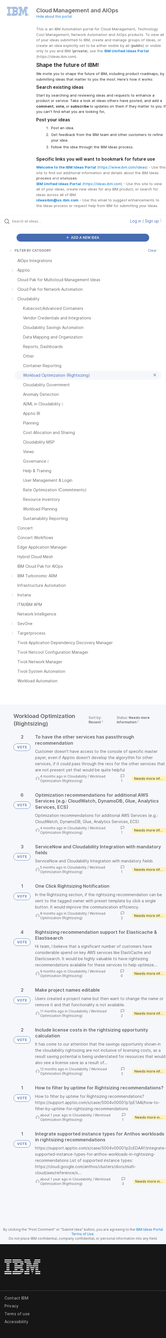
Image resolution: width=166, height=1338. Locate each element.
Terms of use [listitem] (17, 1313)
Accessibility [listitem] (16, 1321)
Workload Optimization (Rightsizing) (72, 778)
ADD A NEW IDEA (82, 237)
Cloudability (77, 776)
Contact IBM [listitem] (16, 1298)
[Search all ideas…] (44, 221)
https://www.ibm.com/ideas (122, 167)
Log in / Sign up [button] (146, 221)
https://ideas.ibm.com (102, 183)
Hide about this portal (54, 16)
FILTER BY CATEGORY (30, 250)
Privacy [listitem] (11, 1305)
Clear (152, 250)
